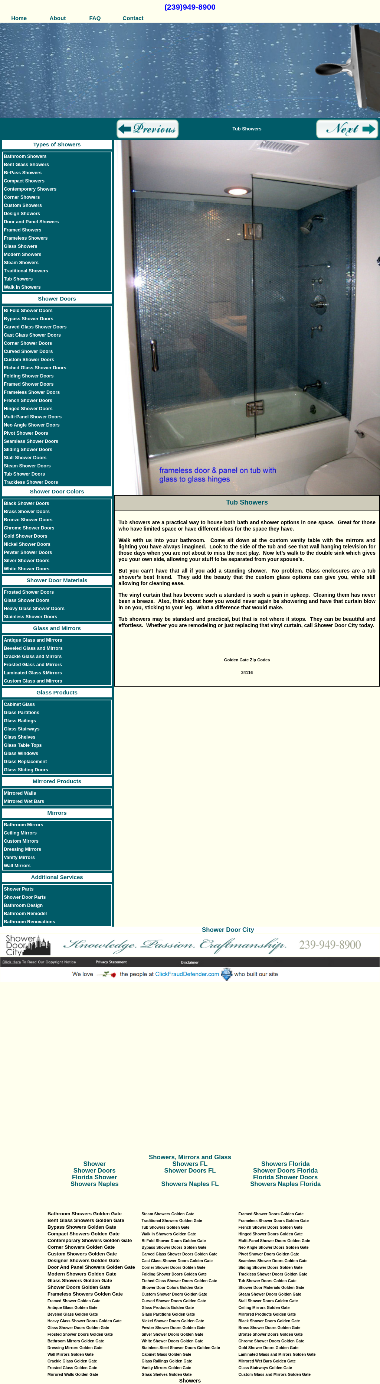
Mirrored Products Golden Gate (267, 1314)
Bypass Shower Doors (28, 318)
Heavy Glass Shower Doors (34, 608)
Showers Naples (95, 1183)
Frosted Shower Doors (29, 592)
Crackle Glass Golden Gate (72, 1361)
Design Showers (22, 213)
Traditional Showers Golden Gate (171, 1221)
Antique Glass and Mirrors (33, 640)
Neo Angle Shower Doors (32, 425)
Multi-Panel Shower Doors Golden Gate (274, 1241)
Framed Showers (22, 230)
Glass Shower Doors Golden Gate (78, 1328)
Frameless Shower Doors (32, 392)
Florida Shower (94, 1177)
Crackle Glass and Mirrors (33, 656)
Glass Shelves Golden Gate (166, 1374)
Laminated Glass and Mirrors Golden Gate (277, 1354)
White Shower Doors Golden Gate (172, 1341)
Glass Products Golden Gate (167, 1308)
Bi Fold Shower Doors (28, 310)
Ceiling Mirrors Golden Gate (264, 1308)
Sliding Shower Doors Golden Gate (271, 1267)
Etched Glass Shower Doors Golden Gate (179, 1281)
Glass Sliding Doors (26, 769)
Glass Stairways (22, 729)
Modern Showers (22, 254)
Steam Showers (21, 262)
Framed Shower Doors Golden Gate (271, 1214)
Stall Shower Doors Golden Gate (268, 1301)
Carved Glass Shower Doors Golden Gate (179, 1254)
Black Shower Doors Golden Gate (269, 1321)
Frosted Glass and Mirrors (33, 664)
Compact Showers (24, 181)
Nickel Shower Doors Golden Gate (172, 1321)
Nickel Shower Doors (27, 544)
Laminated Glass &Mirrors (33, 672)
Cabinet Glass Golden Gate (166, 1354)
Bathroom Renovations (29, 921)
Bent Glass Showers (26, 164)
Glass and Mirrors (57, 628)
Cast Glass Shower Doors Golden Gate (177, 1261)
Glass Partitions (21, 712)
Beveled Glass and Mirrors (33, 648)
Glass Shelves (19, 737)
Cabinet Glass (19, 704)
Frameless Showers (26, 238)
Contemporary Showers (30, 189)
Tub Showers (18, 279)
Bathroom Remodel (25, 913)
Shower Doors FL (190, 1170)
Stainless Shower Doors (30, 616)
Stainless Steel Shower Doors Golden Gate (180, 1348)
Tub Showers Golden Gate (165, 1227)
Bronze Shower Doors (28, 519)
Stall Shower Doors (25, 457)
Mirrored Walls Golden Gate (73, 1374)
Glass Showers (20, 246)
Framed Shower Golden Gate (74, 1301)
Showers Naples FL (190, 1183)
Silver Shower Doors (26, 560)
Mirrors (57, 813)
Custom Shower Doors (29, 359)
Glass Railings (20, 720)
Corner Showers (22, 197)
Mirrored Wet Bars (24, 801)
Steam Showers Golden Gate (167, 1214)
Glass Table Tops (23, 745)
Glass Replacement (25, 761)
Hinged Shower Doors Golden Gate (271, 1234)
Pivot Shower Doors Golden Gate (269, 1254)
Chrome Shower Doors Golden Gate (271, 1341)
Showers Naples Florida (285, 1183)
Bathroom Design (23, 905)
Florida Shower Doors (285, 1177)
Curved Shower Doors (28, 351)
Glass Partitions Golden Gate (168, 1314)
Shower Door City (228, 929)
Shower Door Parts (25, 897)
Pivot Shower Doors (26, 433)
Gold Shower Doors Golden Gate (269, 1348)
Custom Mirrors (21, 841)
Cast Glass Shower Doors (32, 335)
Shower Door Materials (57, 580)
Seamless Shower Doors (31, 441)
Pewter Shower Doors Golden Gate (173, 1328)
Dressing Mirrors (22, 849)
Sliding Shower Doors (28, 449)
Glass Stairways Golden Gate (265, 1368)
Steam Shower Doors (27, 466)
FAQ (95, 18)
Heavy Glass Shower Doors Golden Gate (85, 1321)
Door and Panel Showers (31, 221)
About (57, 18)
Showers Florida (285, 1163)
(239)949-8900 (190, 7)
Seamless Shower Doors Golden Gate (273, 1261)
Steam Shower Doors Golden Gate (270, 1294)
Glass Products (57, 692)
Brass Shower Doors (27, 511)
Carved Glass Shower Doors (35, 327)
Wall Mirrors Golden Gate (71, 1354)
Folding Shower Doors (28, 376)
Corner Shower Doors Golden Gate (173, 1267)
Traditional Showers (26, 270)
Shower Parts (19, 889)
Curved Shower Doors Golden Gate (173, 1301)
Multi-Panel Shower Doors (33, 416)
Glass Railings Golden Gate (166, 1361)
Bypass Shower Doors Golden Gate (173, 1247)
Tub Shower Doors (24, 474)
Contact (132, 18)
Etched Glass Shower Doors (35, 367)
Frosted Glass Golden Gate (72, 1368)
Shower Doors (57, 298)
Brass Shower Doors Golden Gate (270, 1328)
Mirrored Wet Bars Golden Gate (267, 1361)
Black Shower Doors (26, 503)
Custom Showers (23, 205)
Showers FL (189, 1163)
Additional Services (57, 877)
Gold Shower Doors (26, 536)
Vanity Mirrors (19, 857)
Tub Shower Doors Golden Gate (268, 1281)
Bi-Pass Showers (23, 172)
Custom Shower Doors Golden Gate (174, 1294)
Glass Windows (21, 753)
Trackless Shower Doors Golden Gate (273, 1274)
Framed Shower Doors (28, 384)
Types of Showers (57, 144)
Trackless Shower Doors (31, 482)
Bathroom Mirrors (23, 824)
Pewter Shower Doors (28, 552)
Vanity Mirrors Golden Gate (166, 1368)
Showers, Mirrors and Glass (190, 1157)
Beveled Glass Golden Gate (73, 1314)
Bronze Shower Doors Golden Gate (271, 1334)
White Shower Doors (26, 568)
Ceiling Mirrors (20, 833)
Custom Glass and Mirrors (33, 681)
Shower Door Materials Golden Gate (271, 1288)
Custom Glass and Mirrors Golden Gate (275, 1374)
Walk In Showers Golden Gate (168, 1234)
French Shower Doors (28, 400)
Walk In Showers (22, 287)
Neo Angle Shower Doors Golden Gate (274, 1247)
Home (19, 18)
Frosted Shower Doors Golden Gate (80, 1334)
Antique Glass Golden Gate (73, 1308)
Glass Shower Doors (26, 600)
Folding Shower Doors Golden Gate (174, 1274)
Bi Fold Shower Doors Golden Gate (173, 1241)
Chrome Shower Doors (29, 528)
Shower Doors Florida (285, 1170)
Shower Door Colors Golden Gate (172, 1288)
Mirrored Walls (20, 793)
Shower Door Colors (57, 491)
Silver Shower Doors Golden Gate (172, 1334)
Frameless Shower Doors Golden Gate (274, 1221)
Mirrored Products (57, 781)
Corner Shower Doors (28, 343)
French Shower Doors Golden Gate (271, 1227)
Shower (94, 1163)
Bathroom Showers (25, 156)
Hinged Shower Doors (28, 408)
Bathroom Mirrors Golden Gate (76, 1341)
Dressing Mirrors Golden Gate (75, 1348)
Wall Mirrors (17, 865)
